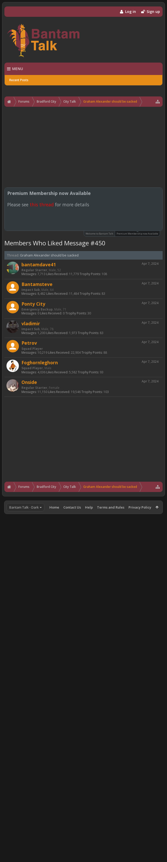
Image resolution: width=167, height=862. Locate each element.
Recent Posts (18, 80)
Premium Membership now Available (137, 233)
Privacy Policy (139, 507)
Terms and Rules (110, 507)
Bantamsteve (36, 284)
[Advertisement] (83, 147)
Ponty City (33, 304)
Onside (29, 382)
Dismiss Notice (159, 193)
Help (89, 507)
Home (54, 507)
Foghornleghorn (39, 362)
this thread (42, 204)
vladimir (30, 323)
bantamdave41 (38, 264)
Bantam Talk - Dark (24, 507)
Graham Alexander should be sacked (49, 255)
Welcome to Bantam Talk (99, 233)
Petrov (29, 343)
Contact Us (72, 507)
